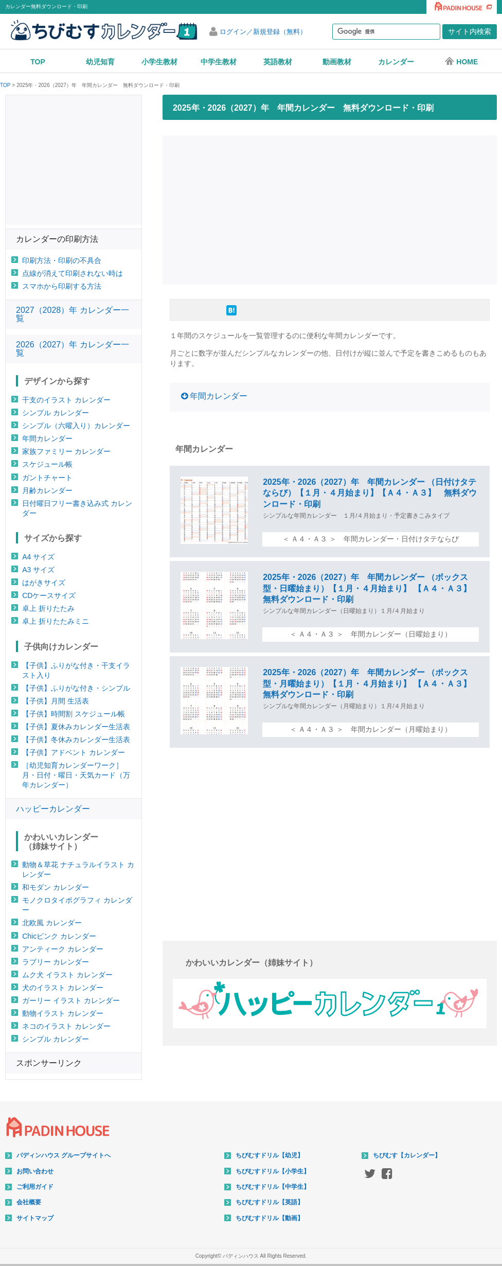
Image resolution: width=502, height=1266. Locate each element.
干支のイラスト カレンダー (66, 400)
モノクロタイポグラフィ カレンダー (77, 905)
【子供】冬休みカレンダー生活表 (76, 739)
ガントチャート (47, 477)
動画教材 (336, 62)
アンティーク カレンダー (62, 949)
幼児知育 (100, 62)
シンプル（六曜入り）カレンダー (76, 425)
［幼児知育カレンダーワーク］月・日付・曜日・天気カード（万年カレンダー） (76, 775)
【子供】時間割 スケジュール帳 (73, 714)
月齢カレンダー (47, 490)
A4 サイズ (38, 557)
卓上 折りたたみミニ (55, 621)
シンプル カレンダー (55, 413)
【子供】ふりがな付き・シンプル (76, 688)
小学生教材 (159, 62)
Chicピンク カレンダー (59, 936)
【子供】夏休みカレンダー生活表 (76, 727)
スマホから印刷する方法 (61, 286)
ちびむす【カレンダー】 (407, 1155)
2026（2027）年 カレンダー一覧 (72, 348)
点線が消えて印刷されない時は (72, 273)
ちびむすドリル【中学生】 (273, 1186)
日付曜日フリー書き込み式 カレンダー (77, 508)
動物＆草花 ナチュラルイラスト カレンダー (78, 869)
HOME (461, 61)
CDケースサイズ (49, 595)
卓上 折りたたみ (48, 608)
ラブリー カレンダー (55, 962)
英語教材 (277, 62)
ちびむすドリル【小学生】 (273, 1171)
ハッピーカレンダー (53, 808)
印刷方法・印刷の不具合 (61, 260)
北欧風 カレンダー (52, 923)
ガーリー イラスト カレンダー (71, 1000)
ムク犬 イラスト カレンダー (67, 975)
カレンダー (396, 62)
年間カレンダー (218, 396)
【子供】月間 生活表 (55, 701)
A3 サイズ (38, 570)
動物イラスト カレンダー (62, 1013)
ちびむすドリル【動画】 (269, 1218)
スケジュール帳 (47, 464)
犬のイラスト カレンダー (62, 987)
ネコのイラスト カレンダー (66, 1026)
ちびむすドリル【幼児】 (269, 1155)
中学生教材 (219, 62)
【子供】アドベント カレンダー (73, 752)
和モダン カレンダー (55, 887)
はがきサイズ (43, 582)
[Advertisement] (333, 208)
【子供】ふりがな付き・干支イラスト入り (76, 670)
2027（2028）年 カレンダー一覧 (72, 314)
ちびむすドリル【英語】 (269, 1202)
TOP (37, 62)
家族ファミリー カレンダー (66, 451)
